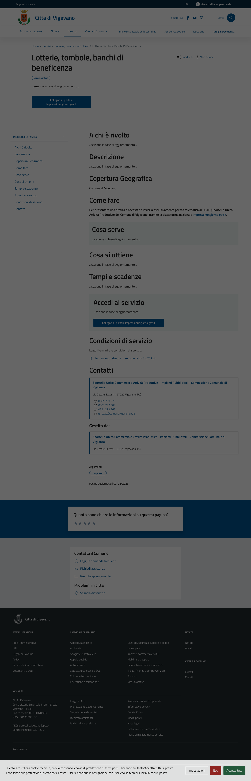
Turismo (132, 676)
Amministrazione (31, 31)
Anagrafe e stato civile (83, 654)
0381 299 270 (104, 401)
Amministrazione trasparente (144, 701)
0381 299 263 (104, 409)
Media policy (135, 718)
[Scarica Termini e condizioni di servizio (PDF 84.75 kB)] (122, 358)
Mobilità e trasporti (138, 659)
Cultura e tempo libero (83, 676)
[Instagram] (200, 17)
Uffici (15, 648)
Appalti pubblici (79, 659)
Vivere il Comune (96, 31)
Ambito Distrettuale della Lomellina (137, 32)
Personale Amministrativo (28, 665)
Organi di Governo (23, 654)
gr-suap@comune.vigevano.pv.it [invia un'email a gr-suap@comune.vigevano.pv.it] (114, 413)
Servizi (72, 31)
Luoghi (189, 672)
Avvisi (188, 648)
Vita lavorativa (136, 682)
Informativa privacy (139, 706)
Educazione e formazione (84, 682)
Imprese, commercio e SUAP (144, 654)
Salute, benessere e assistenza (145, 665)
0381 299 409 (104, 405)
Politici (16, 659)
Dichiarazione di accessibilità (144, 729)
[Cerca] (231, 17)
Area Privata (20, 749)
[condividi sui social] (184, 57)
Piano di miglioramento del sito (145, 734)
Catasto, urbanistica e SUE (85, 671)
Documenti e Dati (23, 671)
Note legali (134, 723)
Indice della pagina (39, 137)
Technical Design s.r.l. (36, 771)
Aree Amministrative (24, 643)
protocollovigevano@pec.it (33, 725)
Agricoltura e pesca (81, 643)
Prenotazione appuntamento (86, 706)
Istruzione (198, 32)
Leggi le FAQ (77, 701)
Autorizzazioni (78, 665)
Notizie (189, 643)
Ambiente (75, 648)
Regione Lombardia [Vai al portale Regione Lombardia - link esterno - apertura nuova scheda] (25, 4)
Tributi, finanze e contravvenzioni (146, 671)
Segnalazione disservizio (84, 712)
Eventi (189, 677)
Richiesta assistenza (82, 718)
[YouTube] (193, 17)
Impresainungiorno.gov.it (209, 214)
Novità (55, 31)
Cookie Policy (135, 712)
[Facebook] (186, 17)
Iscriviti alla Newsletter (83, 723)
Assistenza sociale (175, 32)
